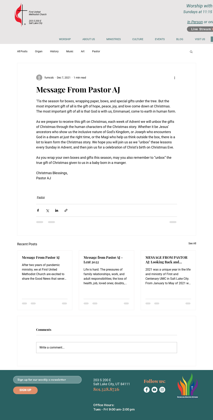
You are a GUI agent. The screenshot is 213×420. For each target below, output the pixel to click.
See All (192, 243)
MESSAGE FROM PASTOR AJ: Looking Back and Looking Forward (166, 259)
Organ (38, 51)
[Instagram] (162, 390)
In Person (195, 22)
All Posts (22, 51)
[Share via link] (66, 210)
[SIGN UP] (25, 390)
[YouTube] (154, 390)
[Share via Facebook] (38, 210)
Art (83, 51)
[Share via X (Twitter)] (47, 210)
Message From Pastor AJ (41, 257)
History (54, 51)
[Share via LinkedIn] (56, 210)
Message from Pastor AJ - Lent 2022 (103, 259)
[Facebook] (147, 390)
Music (69, 51)
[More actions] (174, 77)
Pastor (96, 51)
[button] (89, 39)
